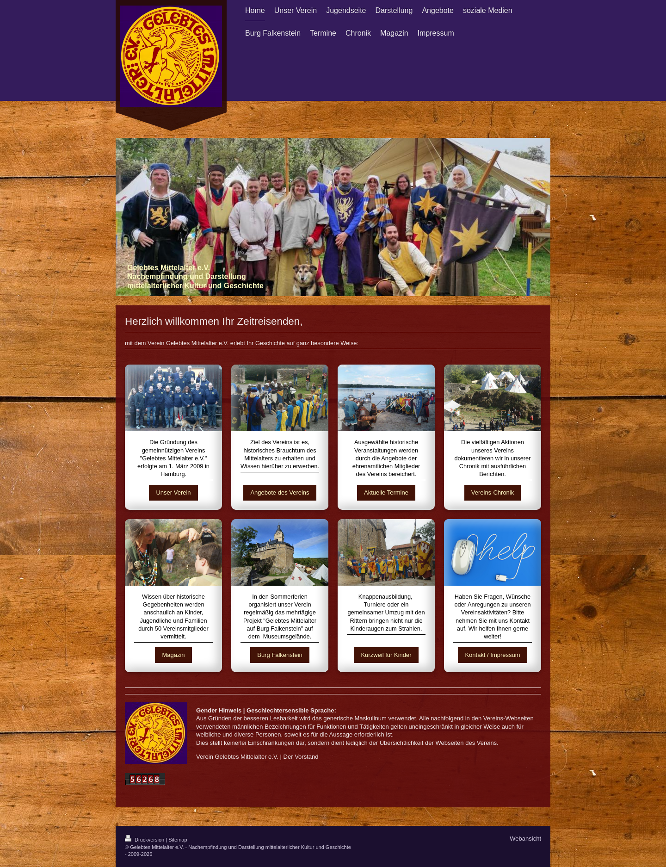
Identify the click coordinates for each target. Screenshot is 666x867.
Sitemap (177, 839)
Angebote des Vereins (279, 492)
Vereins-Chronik (492, 492)
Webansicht (525, 838)
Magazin (173, 654)
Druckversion (145, 839)
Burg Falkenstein (279, 654)
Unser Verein (173, 492)
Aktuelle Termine (386, 492)
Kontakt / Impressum (492, 654)
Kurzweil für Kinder (386, 654)
